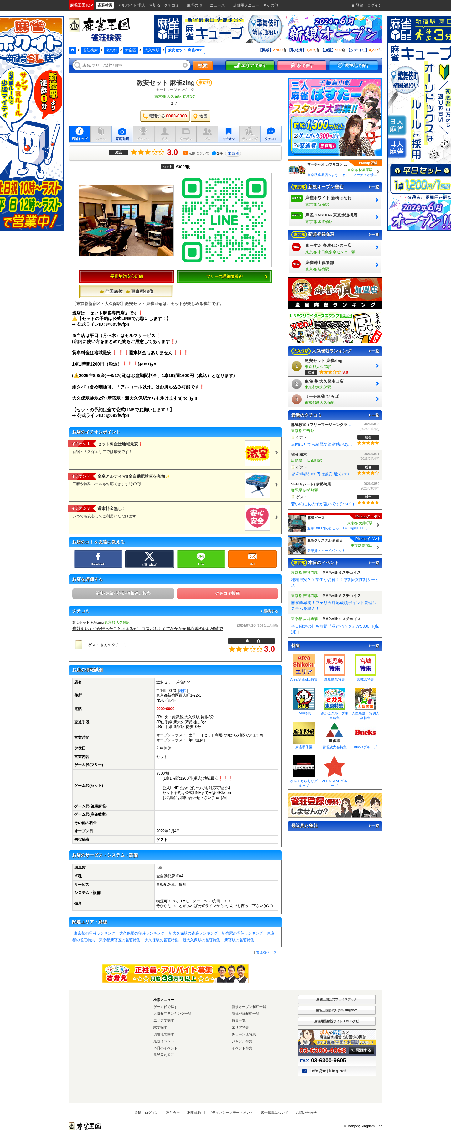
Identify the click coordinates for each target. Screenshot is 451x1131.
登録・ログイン (146, 1112)
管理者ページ (266, 952)
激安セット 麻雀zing (166, 82)
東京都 (111, 50)
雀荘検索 (90, 50)
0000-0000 (165, 709)
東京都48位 (139, 291)
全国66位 (111, 291)
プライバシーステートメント (231, 1112)
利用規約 (194, 1112)
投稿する (269, 611)
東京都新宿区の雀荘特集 (119, 940)
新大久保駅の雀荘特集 (201, 940)
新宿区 (130, 50)
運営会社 (173, 1112)
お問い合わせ (306, 1112)
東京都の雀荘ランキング (94, 933)
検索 (203, 65)
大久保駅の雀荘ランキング (141, 933)
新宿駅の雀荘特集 (239, 940)
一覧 (373, 187)
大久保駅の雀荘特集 (162, 940)
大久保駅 (151, 50)
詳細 (233, 153)
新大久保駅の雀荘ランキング (193, 933)
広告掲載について (274, 1112)
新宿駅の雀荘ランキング (242, 933)
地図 (183, 690)
